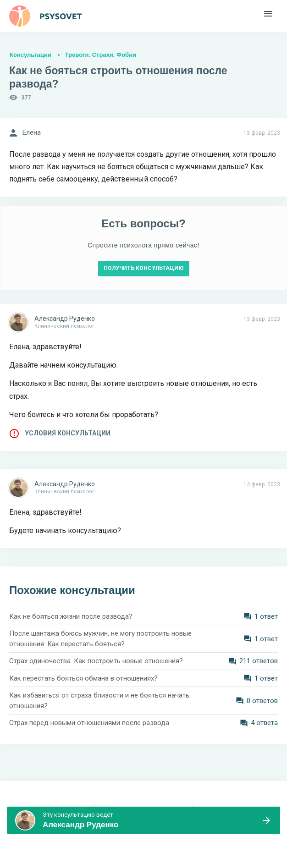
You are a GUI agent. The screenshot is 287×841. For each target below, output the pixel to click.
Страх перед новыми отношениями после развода (89, 723)
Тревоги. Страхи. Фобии (100, 54)
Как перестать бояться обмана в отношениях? (83, 678)
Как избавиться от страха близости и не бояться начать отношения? (99, 700)
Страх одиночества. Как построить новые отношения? (96, 661)
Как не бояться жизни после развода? (70, 616)
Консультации (30, 54)
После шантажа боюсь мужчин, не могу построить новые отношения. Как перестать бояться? (100, 638)
